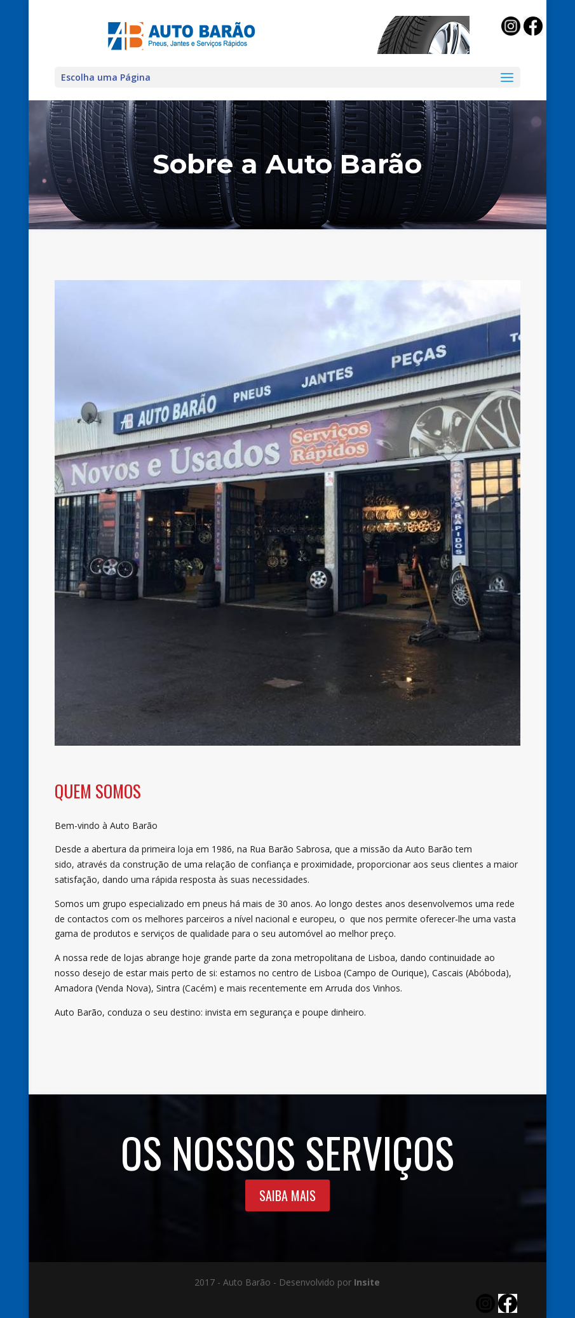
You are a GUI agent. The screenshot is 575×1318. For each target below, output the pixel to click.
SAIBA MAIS (287, 1195)
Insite (367, 1282)
